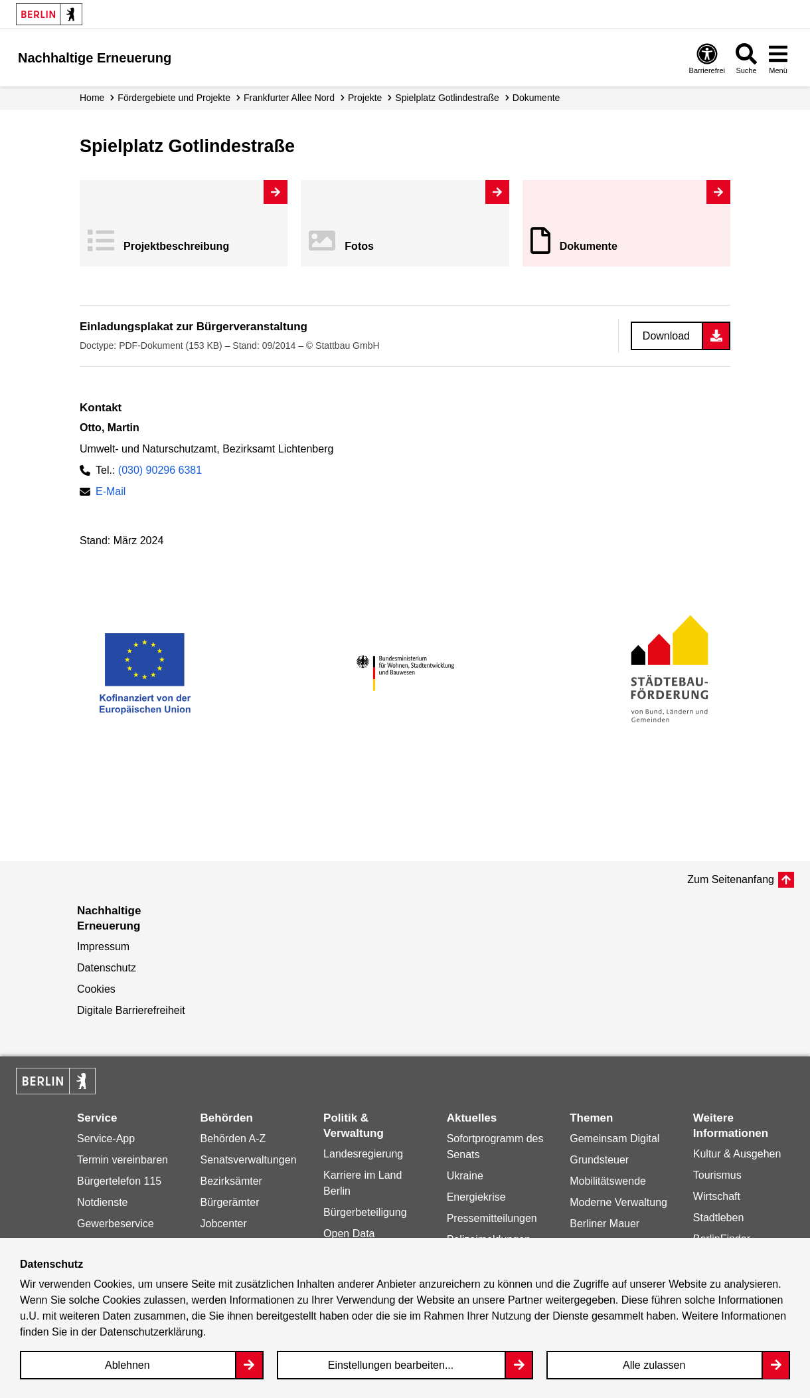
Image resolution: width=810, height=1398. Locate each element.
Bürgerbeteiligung (364, 1212)
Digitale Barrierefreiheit (131, 1010)
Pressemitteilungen (492, 1218)
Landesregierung (363, 1153)
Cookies (96, 989)
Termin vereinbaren (122, 1159)
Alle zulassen (654, 1365)
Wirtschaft (716, 1196)
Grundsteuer (599, 1159)
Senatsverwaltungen (249, 1159)
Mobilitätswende (608, 1181)
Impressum (103, 946)
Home (92, 97)
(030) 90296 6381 (160, 470)
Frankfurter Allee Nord (289, 97)
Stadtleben (718, 1217)
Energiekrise (476, 1197)
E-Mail (110, 491)
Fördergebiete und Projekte (174, 97)
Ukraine (465, 1175)
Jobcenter (224, 1223)
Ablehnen (127, 1365)
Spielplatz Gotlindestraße (447, 97)
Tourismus (717, 1175)
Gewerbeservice (115, 1223)
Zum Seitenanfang (730, 879)
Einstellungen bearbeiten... (390, 1365)
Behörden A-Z (233, 1138)
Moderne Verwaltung (618, 1202)
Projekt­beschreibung (176, 246)
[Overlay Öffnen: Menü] (778, 58)
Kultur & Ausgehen (737, 1153)
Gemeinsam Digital (614, 1138)
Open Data (348, 1233)
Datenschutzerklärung (151, 1332)
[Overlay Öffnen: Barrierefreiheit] (707, 58)
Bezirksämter (231, 1181)
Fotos (359, 246)
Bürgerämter (230, 1202)
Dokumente (588, 246)
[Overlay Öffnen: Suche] (746, 58)
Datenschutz (106, 967)
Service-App (106, 1138)
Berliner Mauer (604, 1223)
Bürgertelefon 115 (119, 1181)
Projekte (365, 97)
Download (666, 336)
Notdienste (102, 1202)
